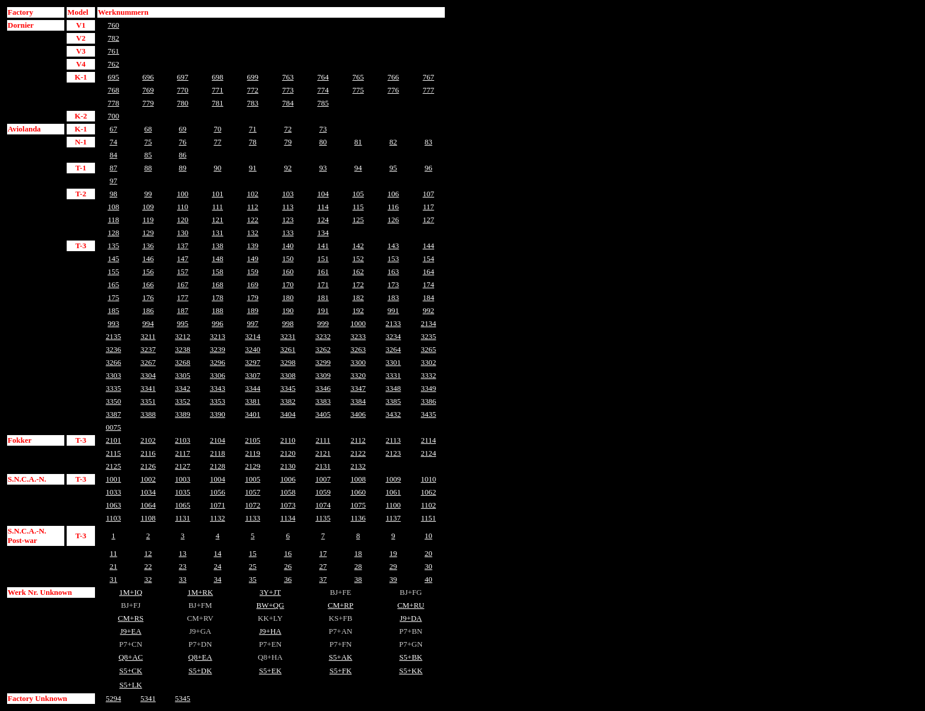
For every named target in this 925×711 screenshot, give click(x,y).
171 (323, 284)
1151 (428, 518)
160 (288, 271)
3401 (252, 414)
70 (217, 128)
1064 (148, 505)
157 (183, 271)
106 (393, 193)
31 (113, 579)
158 (218, 271)
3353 (217, 401)
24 (217, 566)
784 (288, 102)
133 (288, 232)
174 (428, 284)
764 (323, 77)
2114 (428, 440)
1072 (252, 505)
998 (288, 323)
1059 (322, 492)
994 (148, 323)
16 (287, 553)
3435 (428, 414)
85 (148, 154)
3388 (148, 414)
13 (182, 553)
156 (148, 271)
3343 (217, 388)
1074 (322, 505)
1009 (393, 479)
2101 (113, 440)
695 (113, 77)
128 (113, 232)
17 (323, 553)
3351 (148, 401)
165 (113, 284)
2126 (148, 466)
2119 (253, 453)
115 (358, 206)
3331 (393, 375)
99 (148, 193)
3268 (183, 362)
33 (182, 579)
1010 (428, 479)
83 (428, 141)
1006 (288, 479)
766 (393, 77)
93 (323, 167)
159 (253, 271)
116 (393, 206)
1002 (148, 479)
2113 (393, 440)
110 (182, 206)
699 (253, 77)
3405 (322, 414)
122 (253, 219)
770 (183, 89)
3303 (113, 375)
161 (323, 271)
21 (113, 566)
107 (428, 193)
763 (288, 77)
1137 (393, 518)
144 (428, 245)
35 (253, 579)
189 (253, 310)
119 (147, 219)
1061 (393, 492)
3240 (252, 349)
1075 (358, 505)
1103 (113, 518)
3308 (288, 375)
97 (113, 180)
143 (393, 245)
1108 (148, 518)
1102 (428, 505)
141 (323, 245)
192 (358, 310)
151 (323, 258)
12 (148, 553)
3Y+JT (270, 592)
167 (183, 284)
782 (113, 38)
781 (218, 102)
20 (428, 553)
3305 (183, 375)
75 (148, 141)
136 (148, 245)
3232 (322, 336)
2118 (217, 453)
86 (182, 154)
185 (113, 310)
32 (148, 579)
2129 (252, 466)
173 (393, 284)
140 (288, 245)
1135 (323, 518)
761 (113, 51)
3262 (322, 349)
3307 (252, 375)
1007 (322, 479)
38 (358, 579)
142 (358, 245)
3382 (288, 401)
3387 (113, 414)
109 (148, 206)
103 (288, 193)
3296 (217, 362)
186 (148, 310)
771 (218, 89)
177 (183, 297)
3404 (288, 414)
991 (393, 310)
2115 (113, 453)
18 (358, 553)
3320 (358, 375)
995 (183, 323)
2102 (148, 440)
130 (183, 232)
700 (113, 115)
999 (323, 323)
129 (148, 232)
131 (218, 232)
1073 (288, 505)
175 (113, 297)
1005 (252, 479)
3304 (148, 375)
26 (287, 566)
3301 (393, 362)
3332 (428, 375)
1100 (393, 505)
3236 (113, 349)
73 (323, 128)
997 (253, 323)
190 (288, 310)
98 (113, 193)
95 (393, 167)
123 (288, 219)
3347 (358, 388)
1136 (358, 518)
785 (323, 102)
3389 (183, 414)
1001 (113, 479)
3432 (393, 414)
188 (218, 310)
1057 (252, 492)
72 (287, 128)
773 (288, 89)
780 (183, 102)
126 (393, 219)
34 (217, 579)
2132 (358, 466)
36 (287, 579)
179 (253, 297)
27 (323, 566)
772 (253, 89)
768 (113, 89)
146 (148, 258)
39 (393, 579)
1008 (358, 479)
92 (287, 167)
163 (393, 271)
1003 (183, 479)
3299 (322, 362)
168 (218, 284)
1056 (217, 492)
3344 (252, 388)
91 (253, 167)
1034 (148, 492)
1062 (428, 492)
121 (218, 219)
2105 (252, 440)
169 (253, 284)
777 (428, 89)
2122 (358, 453)
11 (113, 553)
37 (323, 579)
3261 (288, 349)
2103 (183, 440)
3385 (393, 401)
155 (113, 271)
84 (113, 154)
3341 (148, 388)
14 (217, 553)
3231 (288, 336)
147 (183, 258)
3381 (252, 401)
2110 (288, 440)
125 (358, 219)
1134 (288, 518)
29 (393, 566)
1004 (217, 479)
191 (323, 310)
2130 (288, 466)
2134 (428, 323)
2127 (183, 466)
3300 (358, 362)
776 (393, 89)
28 (358, 566)
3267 (148, 362)
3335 (113, 388)
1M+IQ (130, 592)
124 (323, 219)
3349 (428, 388)
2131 (322, 466)
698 (218, 77)
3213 (217, 336)
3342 (183, 388)
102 (253, 193)
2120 (288, 453)
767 (428, 77)
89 (182, 167)
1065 (183, 505)
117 (428, 206)
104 (323, 193)
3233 (358, 336)
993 (113, 323)
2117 (183, 453)
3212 (183, 336)
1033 (113, 492)
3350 (113, 401)
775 (358, 89)
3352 (183, 401)
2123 (393, 453)
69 (182, 128)
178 (218, 297)
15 (253, 553)
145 (113, 258)
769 (148, 89)
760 (113, 25)
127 (428, 219)
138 (218, 245)
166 (148, 284)
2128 (217, 466)
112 (252, 206)
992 (428, 310)
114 (323, 206)
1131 (183, 518)
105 (358, 193)
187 (183, 310)
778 (113, 102)
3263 (358, 349)
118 (113, 219)
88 (148, 167)
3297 (252, 362)
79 (287, 141)
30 (428, 566)
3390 (217, 414)
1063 (113, 505)
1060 (358, 492)
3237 (148, 349)
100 (183, 193)
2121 (322, 453)
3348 (393, 388)
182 (358, 297)
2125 (113, 466)
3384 (358, 401)
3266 (113, 362)
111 (217, 206)
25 (253, 566)
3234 (393, 336)
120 (183, 219)
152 (358, 258)
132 (253, 232)
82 (393, 141)
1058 (288, 492)
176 (148, 297)
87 (113, 167)
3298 (288, 362)
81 (358, 141)
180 (288, 297)
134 (323, 232)
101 (218, 193)
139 (253, 245)
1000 (358, 323)
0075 (113, 427)
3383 (322, 401)
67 (113, 128)
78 (253, 141)
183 (393, 297)
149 (253, 258)
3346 (322, 388)
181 (323, 297)
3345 (288, 388)
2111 (323, 440)
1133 (253, 518)
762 (113, 64)
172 (358, 284)
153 (393, 258)
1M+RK (200, 592)
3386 (428, 401)
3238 (183, 349)
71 (253, 128)
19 (393, 553)
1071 (217, 505)
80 (323, 141)
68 (148, 128)
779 (148, 102)
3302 (428, 362)
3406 (358, 414)
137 (183, 245)
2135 (113, 336)
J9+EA (130, 631)
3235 (428, 336)
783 (253, 102)
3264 (393, 349)
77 (217, 141)
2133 (393, 323)
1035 (183, 492)
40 (428, 579)
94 (358, 167)
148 (218, 258)
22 (148, 566)
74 (113, 141)
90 (217, 167)
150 (288, 258)
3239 (217, 349)
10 (428, 535)
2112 (358, 440)
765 (358, 77)
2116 (148, 453)
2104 (217, 440)
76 (182, 141)
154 (428, 258)
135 (113, 245)
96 (428, 167)
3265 (428, 349)
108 (113, 206)
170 (288, 284)
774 (323, 89)
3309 (322, 375)
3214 (252, 336)
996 (218, 323)
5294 (113, 698)
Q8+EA (200, 657)
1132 (217, 518)
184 (428, 297)
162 (358, 271)
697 (183, 77)
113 (287, 206)
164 (428, 271)
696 (148, 77)
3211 (148, 336)
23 (182, 566)
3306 (217, 375)
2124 (428, 453)
